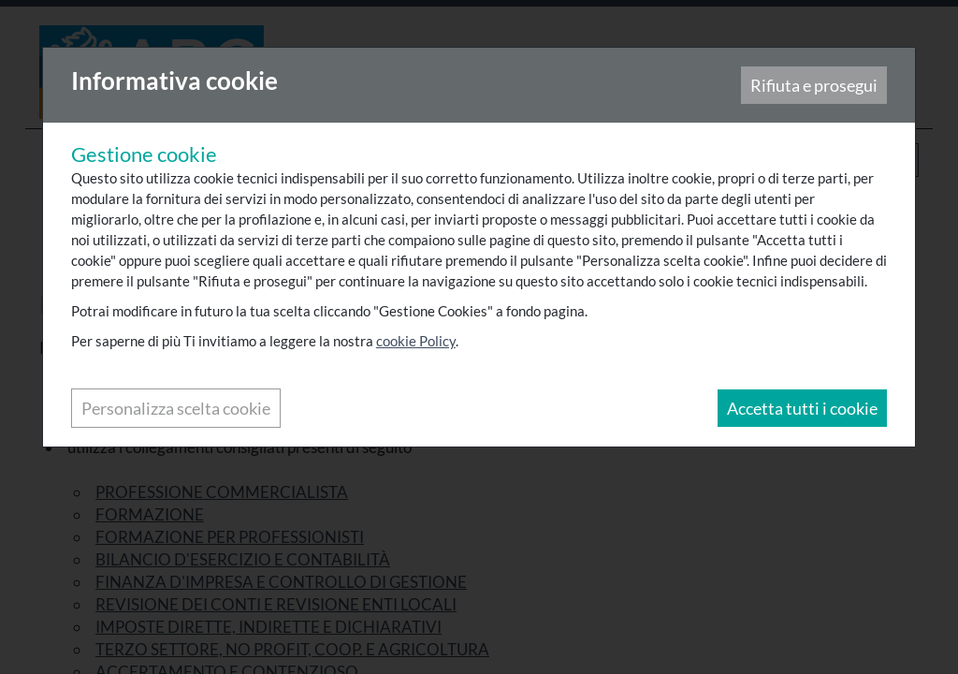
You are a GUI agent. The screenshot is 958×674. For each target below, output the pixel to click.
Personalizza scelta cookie (176, 409)
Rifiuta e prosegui (813, 86)
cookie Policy (417, 341)
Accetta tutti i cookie (801, 409)
